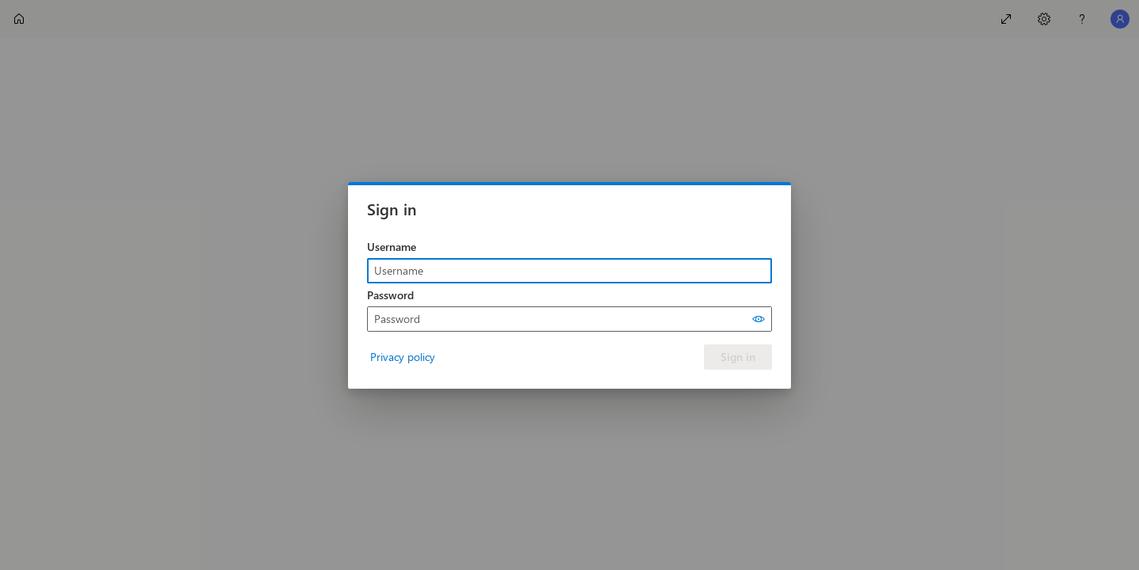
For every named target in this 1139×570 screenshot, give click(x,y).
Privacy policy (402, 356)
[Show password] (758, 319)
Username (391, 246)
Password (390, 294)
